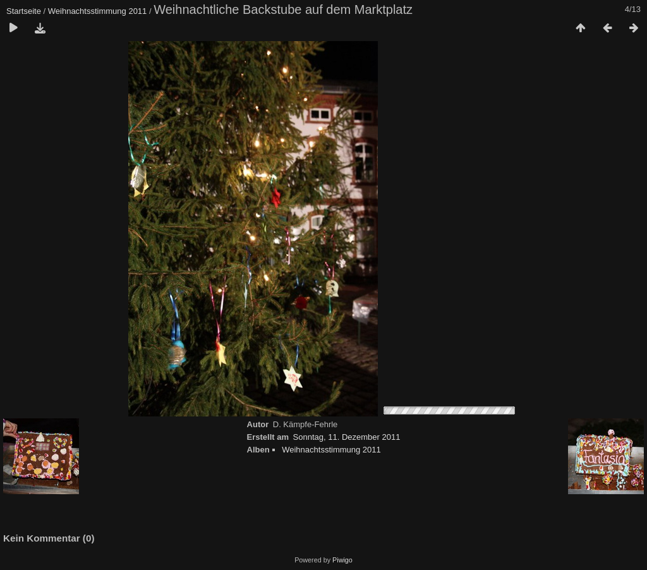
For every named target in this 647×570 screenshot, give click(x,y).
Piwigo (342, 560)
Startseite (23, 11)
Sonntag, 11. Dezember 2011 (347, 437)
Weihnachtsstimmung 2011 (97, 11)
